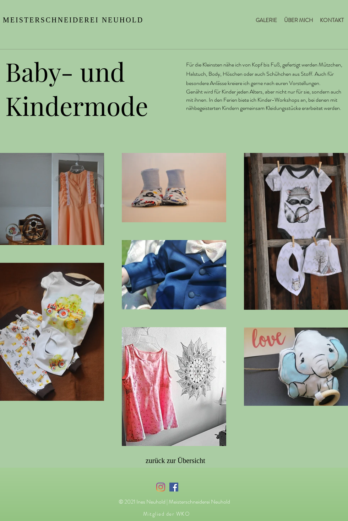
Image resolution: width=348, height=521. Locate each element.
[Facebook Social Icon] (173, 487)
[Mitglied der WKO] (167, 514)
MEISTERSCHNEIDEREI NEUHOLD (73, 20)
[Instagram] (160, 487)
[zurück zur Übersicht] (179, 460)
